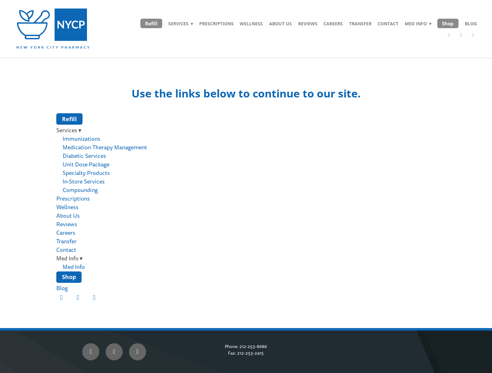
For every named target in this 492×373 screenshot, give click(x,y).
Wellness (251, 23)
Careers (333, 23)
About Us (280, 23)
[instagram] (473, 35)
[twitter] (461, 35)
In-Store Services (84, 182)
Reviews (307, 23)
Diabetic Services (84, 156)
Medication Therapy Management (105, 148)
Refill (151, 23)
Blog (471, 23)
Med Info (74, 267)
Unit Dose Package (86, 165)
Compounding (80, 190)
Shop (448, 23)
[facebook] (449, 35)
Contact (388, 23)
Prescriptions (216, 23)
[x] (114, 351)
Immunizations (81, 139)
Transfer (360, 23)
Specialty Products (86, 173)
